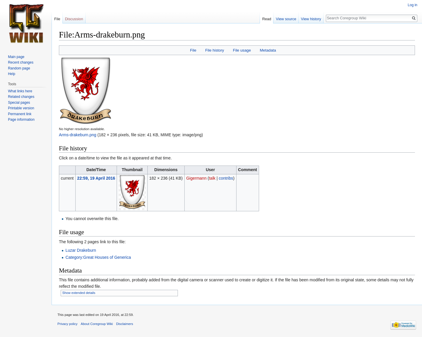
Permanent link (19, 114)
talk (212, 178)
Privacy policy (67, 324)
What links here (20, 91)
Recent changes (20, 62)
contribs (226, 178)
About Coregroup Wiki (97, 324)
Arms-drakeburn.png (77, 134)
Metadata (268, 50)
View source (286, 19)
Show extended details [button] (79, 293)
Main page (16, 57)
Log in (412, 5)
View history (311, 19)
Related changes (21, 97)
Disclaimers (124, 324)
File (193, 50)
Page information (21, 120)
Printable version (21, 108)
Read (266, 19)
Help (11, 74)
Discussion (74, 19)
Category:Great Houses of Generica (98, 257)
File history (214, 50)
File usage (242, 50)
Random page (19, 68)
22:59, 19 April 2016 (96, 178)
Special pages (19, 103)
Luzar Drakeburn (80, 250)
